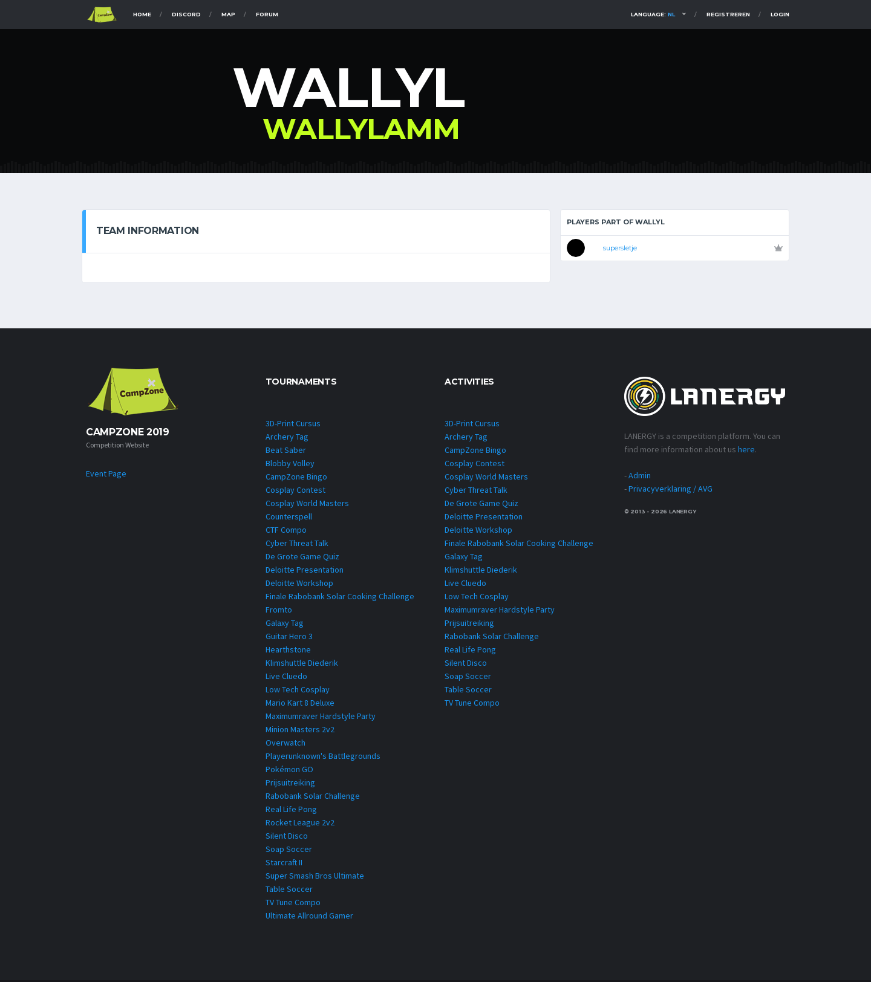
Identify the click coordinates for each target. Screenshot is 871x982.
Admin (639, 476)
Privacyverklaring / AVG (670, 489)
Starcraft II (284, 864)
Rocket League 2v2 (300, 824)
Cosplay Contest (295, 491)
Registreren (728, 14)
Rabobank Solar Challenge (313, 797)
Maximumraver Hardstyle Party (321, 717)
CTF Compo (286, 531)
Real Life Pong (291, 810)
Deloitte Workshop (299, 584)
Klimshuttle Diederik (302, 664)
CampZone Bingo (296, 478)
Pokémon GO (289, 771)
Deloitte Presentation (305, 571)
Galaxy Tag (285, 624)
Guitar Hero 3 (289, 637)
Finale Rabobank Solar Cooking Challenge (340, 598)
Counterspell (289, 518)
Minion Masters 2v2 (300, 731)
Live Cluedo (286, 677)
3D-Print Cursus (293, 425)
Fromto (279, 611)
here (746, 450)
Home (142, 14)
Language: (653, 14)
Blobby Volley (290, 465)
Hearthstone (288, 651)
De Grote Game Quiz (302, 558)
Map (228, 14)
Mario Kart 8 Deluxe (300, 704)
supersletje (620, 248)
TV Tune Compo (293, 904)
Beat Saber (286, 451)
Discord (186, 14)
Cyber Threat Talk (297, 544)
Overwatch (285, 744)
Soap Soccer (289, 850)
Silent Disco (287, 837)
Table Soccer (289, 890)
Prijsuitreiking (290, 784)
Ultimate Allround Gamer (309, 917)
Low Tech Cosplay (298, 691)
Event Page (106, 474)
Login (780, 14)
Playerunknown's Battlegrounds (323, 757)
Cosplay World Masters (307, 504)
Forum (267, 14)
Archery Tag (287, 438)
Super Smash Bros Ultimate (315, 877)
